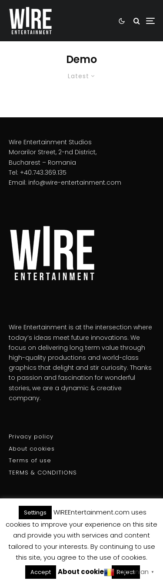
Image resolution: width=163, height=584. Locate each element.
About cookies (32, 449)
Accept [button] (40, 572)
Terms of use (30, 460)
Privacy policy (31, 436)
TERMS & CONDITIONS (43, 472)
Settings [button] (35, 512)
